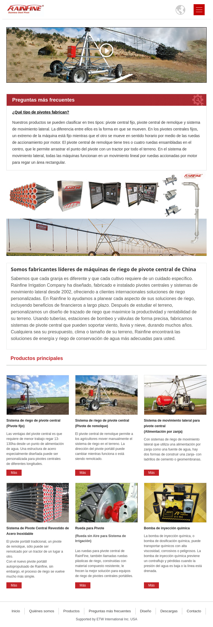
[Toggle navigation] (199, 9)
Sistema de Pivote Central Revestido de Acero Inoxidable (37, 531)
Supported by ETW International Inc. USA (106, 619)
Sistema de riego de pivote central (37, 424)
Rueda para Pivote (106, 536)
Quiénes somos (41, 611)
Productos (71, 611)
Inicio (16, 611)
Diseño (145, 611)
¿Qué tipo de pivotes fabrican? (40, 112)
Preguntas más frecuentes (43, 100)
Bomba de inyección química (167, 528)
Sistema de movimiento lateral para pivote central (175, 426)
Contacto (194, 611)
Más (14, 473)
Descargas (169, 611)
